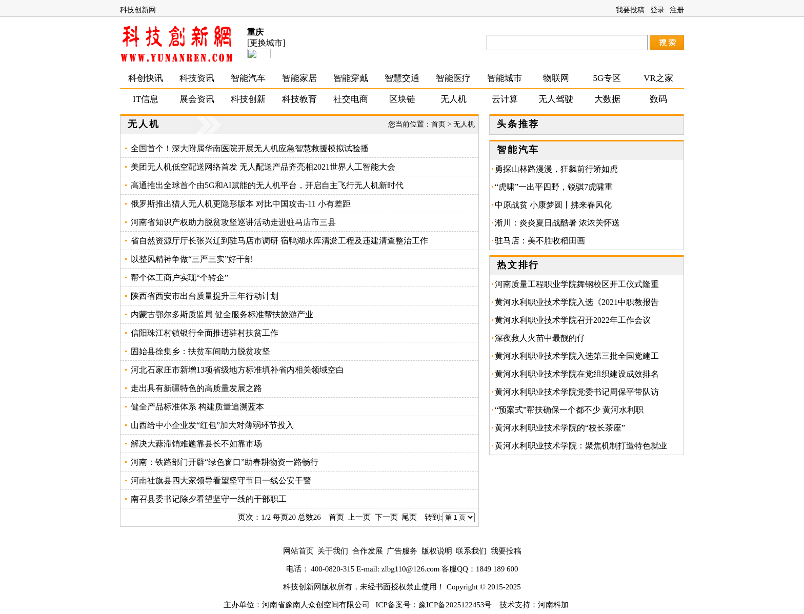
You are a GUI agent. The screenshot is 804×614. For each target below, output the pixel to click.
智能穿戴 (350, 78)
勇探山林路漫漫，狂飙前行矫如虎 (556, 169)
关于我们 (332, 551)
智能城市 (504, 78)
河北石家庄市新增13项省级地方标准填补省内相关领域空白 (237, 369)
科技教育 (299, 99)
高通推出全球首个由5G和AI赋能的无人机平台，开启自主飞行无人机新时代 (267, 185)
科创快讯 (145, 78)
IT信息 (145, 99)
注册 (677, 10)
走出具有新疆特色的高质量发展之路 (196, 388)
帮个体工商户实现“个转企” (179, 277)
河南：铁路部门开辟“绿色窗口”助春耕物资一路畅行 (224, 462)
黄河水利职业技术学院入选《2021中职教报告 (577, 302)
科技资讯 (196, 78)
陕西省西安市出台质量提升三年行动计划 (204, 296)
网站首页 (298, 551)
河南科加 (553, 605)
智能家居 (299, 78)
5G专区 (607, 78)
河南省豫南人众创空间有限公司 (316, 605)
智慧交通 (402, 78)
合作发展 (367, 551)
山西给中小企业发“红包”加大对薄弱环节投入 (212, 425)
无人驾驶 (555, 99)
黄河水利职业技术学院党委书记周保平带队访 (577, 391)
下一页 (386, 517)
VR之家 (658, 78)
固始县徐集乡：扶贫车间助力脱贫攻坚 (200, 351)
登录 (657, 10)
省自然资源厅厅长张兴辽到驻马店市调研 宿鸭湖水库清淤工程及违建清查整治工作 (279, 240)
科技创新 (248, 99)
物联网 (556, 78)
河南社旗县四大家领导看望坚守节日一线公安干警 (221, 480)
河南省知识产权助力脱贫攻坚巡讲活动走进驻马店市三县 (233, 222)
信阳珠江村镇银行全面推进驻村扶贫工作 (204, 333)
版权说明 (436, 551)
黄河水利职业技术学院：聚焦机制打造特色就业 (581, 445)
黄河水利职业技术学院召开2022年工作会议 (573, 320)
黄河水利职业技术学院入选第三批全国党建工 (577, 356)
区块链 (402, 99)
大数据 (607, 99)
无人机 (453, 99)
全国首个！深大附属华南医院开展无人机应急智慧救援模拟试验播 (250, 148)
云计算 (505, 99)
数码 (658, 99)
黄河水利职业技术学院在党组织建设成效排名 (577, 374)
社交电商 (350, 99)
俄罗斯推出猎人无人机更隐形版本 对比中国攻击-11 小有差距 (241, 203)
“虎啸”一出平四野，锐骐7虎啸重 (554, 186)
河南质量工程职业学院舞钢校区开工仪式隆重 (577, 284)
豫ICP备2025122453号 (455, 605)
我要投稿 (630, 10)
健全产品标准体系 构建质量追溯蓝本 (197, 406)
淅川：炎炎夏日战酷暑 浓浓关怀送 (557, 222)
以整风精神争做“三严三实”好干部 (192, 259)
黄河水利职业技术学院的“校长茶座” (560, 427)
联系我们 (471, 551)
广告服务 (402, 551)
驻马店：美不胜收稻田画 (544, 240)
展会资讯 (196, 99)
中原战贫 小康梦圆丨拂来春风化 (553, 204)
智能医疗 (453, 78)
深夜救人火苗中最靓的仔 (540, 338)
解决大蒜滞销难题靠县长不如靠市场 (196, 443)
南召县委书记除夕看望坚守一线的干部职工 (209, 499)
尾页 (409, 517)
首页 (438, 124)
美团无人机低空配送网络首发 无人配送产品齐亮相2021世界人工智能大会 (263, 166)
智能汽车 (248, 78)
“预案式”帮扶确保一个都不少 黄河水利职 (569, 409)
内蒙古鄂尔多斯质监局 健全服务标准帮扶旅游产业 (222, 314)
